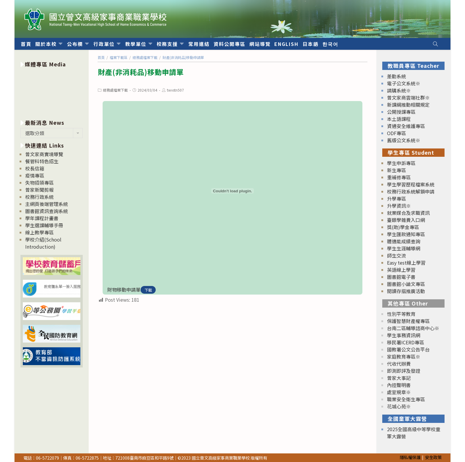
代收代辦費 (399, 363)
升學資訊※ (399, 205)
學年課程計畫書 (41, 218)
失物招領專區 (39, 182)
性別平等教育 (401, 313)
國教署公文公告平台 (408, 349)
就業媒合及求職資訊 (408, 212)
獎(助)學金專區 (403, 227)
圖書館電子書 (401, 276)
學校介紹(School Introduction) (43, 243)
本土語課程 (399, 118)
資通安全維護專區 (406, 126)
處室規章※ (399, 392)
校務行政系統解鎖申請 (410, 191)
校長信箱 (34, 168)
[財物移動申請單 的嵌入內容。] (232, 191)
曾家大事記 (399, 377)
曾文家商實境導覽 (44, 154)
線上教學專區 (39, 232)
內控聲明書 (399, 385)
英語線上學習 (401, 269)
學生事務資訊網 (403, 335)
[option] (51, 92)
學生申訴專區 (401, 163)
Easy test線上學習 (406, 262)
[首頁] (101, 57)
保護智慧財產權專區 (408, 320)
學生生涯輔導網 (403, 248)
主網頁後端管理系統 (46, 203)
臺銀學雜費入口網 (406, 219)
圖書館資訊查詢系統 (46, 211)
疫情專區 (34, 175)
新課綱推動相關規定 (408, 104)
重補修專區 (399, 177)
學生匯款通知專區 (406, 234)
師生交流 (396, 255)
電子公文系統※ (403, 83)
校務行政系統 (39, 196)
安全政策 (433, 457)
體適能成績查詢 (403, 241)
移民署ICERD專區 (405, 342)
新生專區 (396, 170)
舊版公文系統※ (403, 140)
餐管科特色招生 (41, 161)
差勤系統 (396, 76)
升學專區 (396, 198)
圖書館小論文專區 (406, 283)
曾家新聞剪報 (39, 189)
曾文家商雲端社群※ (408, 97)
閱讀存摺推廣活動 (406, 291)
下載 (148, 290)
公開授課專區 (401, 111)
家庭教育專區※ (403, 356)
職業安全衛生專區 (406, 399)
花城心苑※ (399, 406)
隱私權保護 (410, 457)
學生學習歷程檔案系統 (410, 184)
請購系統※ (399, 90)
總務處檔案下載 (115, 89)
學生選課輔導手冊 (44, 225)
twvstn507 (175, 89)
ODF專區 (396, 133)
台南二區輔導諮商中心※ (413, 328)
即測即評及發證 (403, 370)
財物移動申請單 (124, 289)
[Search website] (435, 43)
